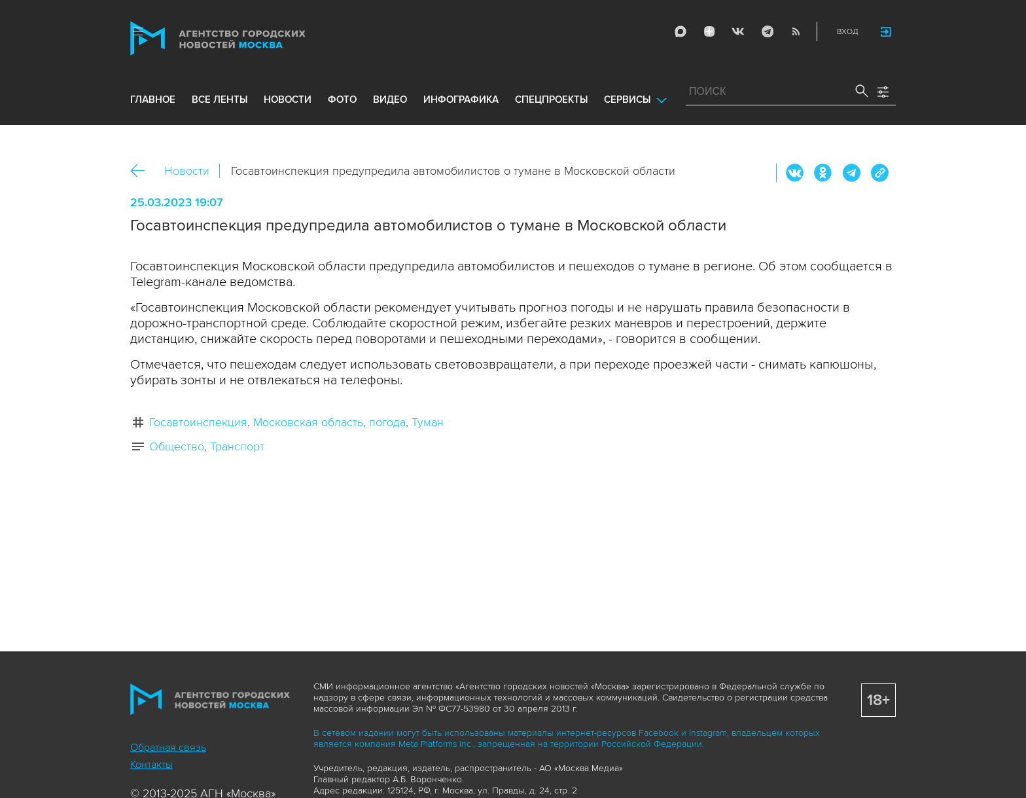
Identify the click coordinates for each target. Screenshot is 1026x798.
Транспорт (237, 446)
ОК (823, 173)
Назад (142, 171)
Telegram (767, 31)
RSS (795, 31)
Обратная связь (168, 747)
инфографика (461, 99)
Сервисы (627, 99)
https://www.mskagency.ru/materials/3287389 (879, 173)
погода (387, 422)
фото (342, 99)
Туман (428, 422)
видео (390, 99)
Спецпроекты (551, 99)
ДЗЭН (709, 31)
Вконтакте (795, 173)
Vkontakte (738, 31)
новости (287, 99)
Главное (152, 99)
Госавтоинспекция (198, 422)
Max (680, 31)
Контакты (151, 764)
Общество (176, 446)
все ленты (219, 99)
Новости (186, 171)
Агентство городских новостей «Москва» (242, 38)
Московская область (308, 422)
